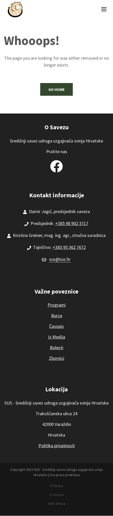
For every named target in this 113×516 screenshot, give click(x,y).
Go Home (56, 89)
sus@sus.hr (59, 259)
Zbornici (56, 358)
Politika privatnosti (56, 445)
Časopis (56, 326)
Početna (56, 485)
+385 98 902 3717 (71, 223)
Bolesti (56, 347)
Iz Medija (56, 337)
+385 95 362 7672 (69, 247)
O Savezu (56, 494)
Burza (56, 315)
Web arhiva (56, 503)
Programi (57, 305)
